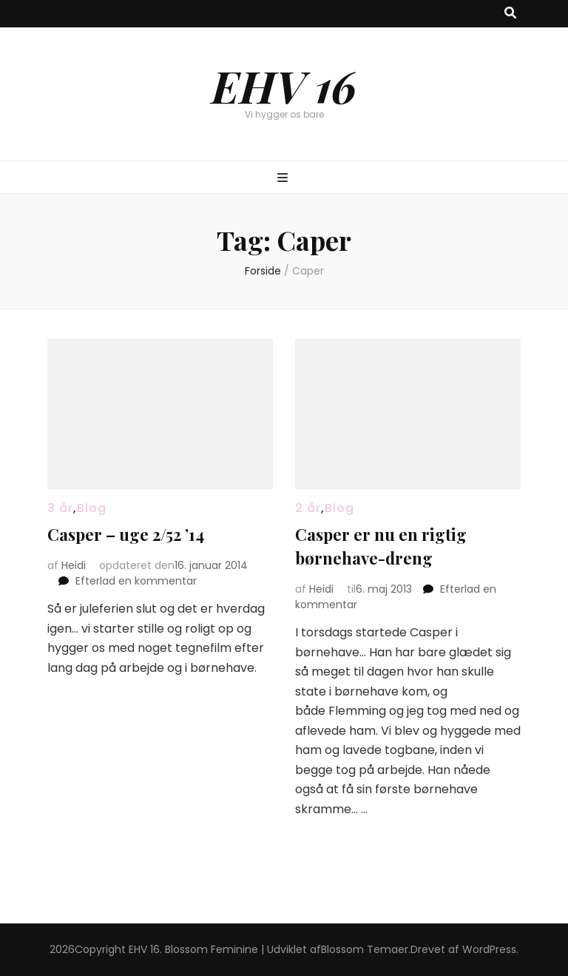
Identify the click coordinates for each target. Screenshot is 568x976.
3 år (60, 507)
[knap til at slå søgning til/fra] (510, 14)
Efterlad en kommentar (136, 580)
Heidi (73, 565)
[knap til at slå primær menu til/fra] (284, 179)
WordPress (489, 949)
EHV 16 (284, 85)
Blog (91, 507)
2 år (308, 507)
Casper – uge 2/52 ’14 (125, 534)
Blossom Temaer (364, 949)
